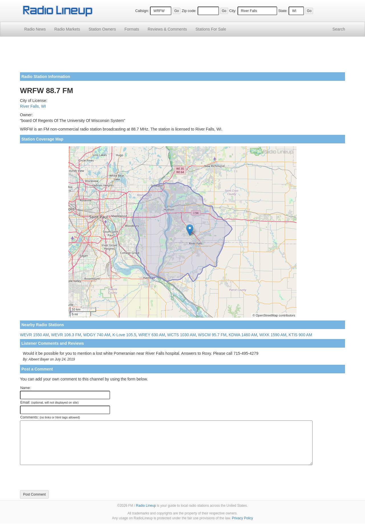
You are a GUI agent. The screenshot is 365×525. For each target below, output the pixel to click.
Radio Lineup (146, 506)
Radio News (35, 29)
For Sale (211, 29)
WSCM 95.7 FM (212, 334)
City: (232, 11)
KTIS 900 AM (300, 334)
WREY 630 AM (151, 334)
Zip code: (189, 11)
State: (283, 11)
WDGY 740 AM (96, 334)
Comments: (50, 417)
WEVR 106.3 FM (66, 334)
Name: (25, 388)
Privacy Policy (242, 518)
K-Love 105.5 (124, 334)
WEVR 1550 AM (34, 334)
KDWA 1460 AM (243, 334)
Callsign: (142, 11)
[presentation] (63, 477)
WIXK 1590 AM (272, 334)
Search (338, 29)
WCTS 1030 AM (181, 334)
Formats (131, 29)
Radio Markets (67, 29)
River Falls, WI (33, 106)
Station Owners (102, 29)
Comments (167, 29)
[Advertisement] (182, 56)
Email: (49, 402)
